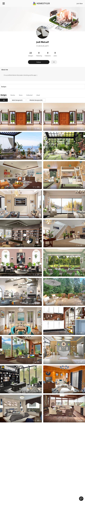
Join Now (80, 3)
